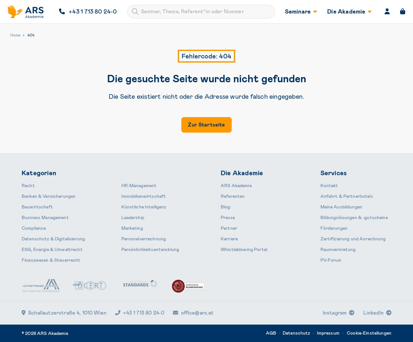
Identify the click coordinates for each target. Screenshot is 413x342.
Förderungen (334, 228)
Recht (28, 185)
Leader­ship (132, 217)
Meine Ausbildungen (341, 207)
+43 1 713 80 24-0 (139, 312)
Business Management (45, 217)
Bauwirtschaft (37, 207)
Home (15, 35)
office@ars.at (193, 312)
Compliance (34, 228)
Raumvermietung (338, 249)
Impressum (328, 333)
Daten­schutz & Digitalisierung (53, 239)
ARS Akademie (236, 185)
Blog (225, 207)
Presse (228, 217)
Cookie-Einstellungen (369, 333)
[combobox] (201, 11)
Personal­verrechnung (143, 239)
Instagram (335, 312)
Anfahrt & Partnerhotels (346, 196)
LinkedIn (373, 312)
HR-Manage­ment (139, 185)
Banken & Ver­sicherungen (49, 196)
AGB (271, 333)
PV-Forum (331, 260)
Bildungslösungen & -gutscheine (354, 217)
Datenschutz (296, 333)
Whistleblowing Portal (244, 249)
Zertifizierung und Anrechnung (353, 239)
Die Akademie (349, 11)
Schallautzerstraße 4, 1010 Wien (64, 312)
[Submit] (135, 11)
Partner (229, 228)
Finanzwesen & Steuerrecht (51, 260)
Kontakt (329, 185)
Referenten (233, 196)
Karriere (229, 239)
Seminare (301, 11)
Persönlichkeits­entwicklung (150, 249)
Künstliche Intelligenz (143, 207)
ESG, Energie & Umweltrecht (52, 249)
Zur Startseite (206, 124)
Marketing (132, 228)
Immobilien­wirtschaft (143, 196)
